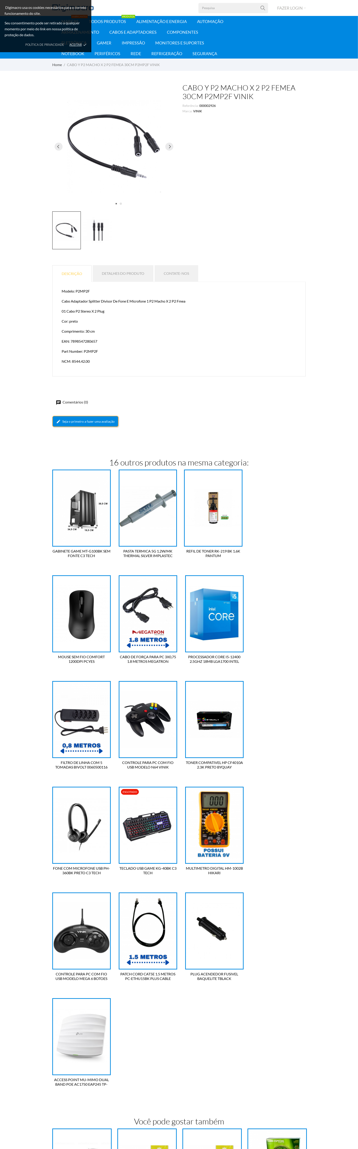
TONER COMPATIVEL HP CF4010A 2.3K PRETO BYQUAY (81, 764)
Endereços (124, 1086)
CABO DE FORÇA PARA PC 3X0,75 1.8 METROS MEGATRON (81, 659)
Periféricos (107, 53)
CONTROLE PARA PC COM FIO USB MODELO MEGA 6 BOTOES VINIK (81, 870)
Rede (136, 53)
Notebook (72, 53)
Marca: (187, 111)
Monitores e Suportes (179, 42)
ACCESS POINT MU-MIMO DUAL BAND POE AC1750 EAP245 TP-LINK (276, 870)
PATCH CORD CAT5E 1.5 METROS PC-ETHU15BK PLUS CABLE (146, 870)
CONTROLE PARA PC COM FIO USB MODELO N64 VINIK (276, 659)
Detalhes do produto (123, 273)
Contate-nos (176, 273)
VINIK (197, 111)
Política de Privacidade (44, 44)
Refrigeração (166, 53)
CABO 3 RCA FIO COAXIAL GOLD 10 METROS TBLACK (211, 1000)
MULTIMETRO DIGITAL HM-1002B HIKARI (276, 764)
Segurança (204, 53)
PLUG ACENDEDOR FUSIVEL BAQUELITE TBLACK (211, 870)
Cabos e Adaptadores (133, 32)
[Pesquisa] (263, 8)
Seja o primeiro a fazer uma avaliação (85, 421)
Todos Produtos (112, 20)
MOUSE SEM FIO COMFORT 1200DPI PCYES (276, 553)
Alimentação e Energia (161, 21)
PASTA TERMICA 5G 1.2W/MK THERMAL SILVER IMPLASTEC (146, 553)
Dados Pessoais (128, 1065)
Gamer (104, 42)
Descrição (72, 273)
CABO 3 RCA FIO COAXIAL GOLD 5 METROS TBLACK (147, 1000)
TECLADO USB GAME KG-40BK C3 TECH (211, 764)
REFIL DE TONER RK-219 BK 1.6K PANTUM (212, 553)
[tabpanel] (114, 146)
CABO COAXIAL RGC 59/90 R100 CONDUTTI (277, 1000)
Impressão (133, 42)
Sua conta (127, 1054)
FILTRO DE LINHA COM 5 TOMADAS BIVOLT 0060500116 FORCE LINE (211, 659)
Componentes (182, 32)
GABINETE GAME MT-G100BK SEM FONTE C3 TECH (82, 553)
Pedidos (123, 1072)
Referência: (190, 106)
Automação (210, 21)
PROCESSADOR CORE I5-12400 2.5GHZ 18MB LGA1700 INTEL (146, 659)
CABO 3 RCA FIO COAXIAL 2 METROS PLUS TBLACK (81, 1000)
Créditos (123, 1079)
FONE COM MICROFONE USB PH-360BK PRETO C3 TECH (146, 764)
